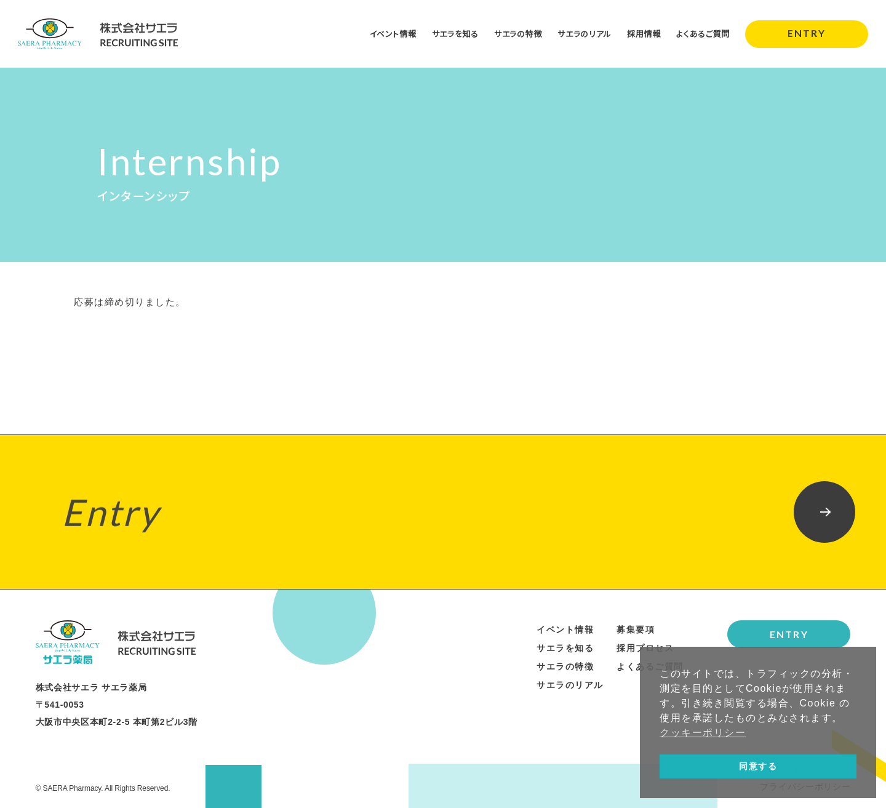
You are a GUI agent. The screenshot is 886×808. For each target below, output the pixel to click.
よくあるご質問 (701, 33)
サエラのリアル (578, 33)
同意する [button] (758, 766)
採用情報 (640, 33)
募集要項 (636, 629)
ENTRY (807, 33)
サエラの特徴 (507, 33)
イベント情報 (376, 33)
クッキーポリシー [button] (703, 732)
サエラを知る (442, 33)
